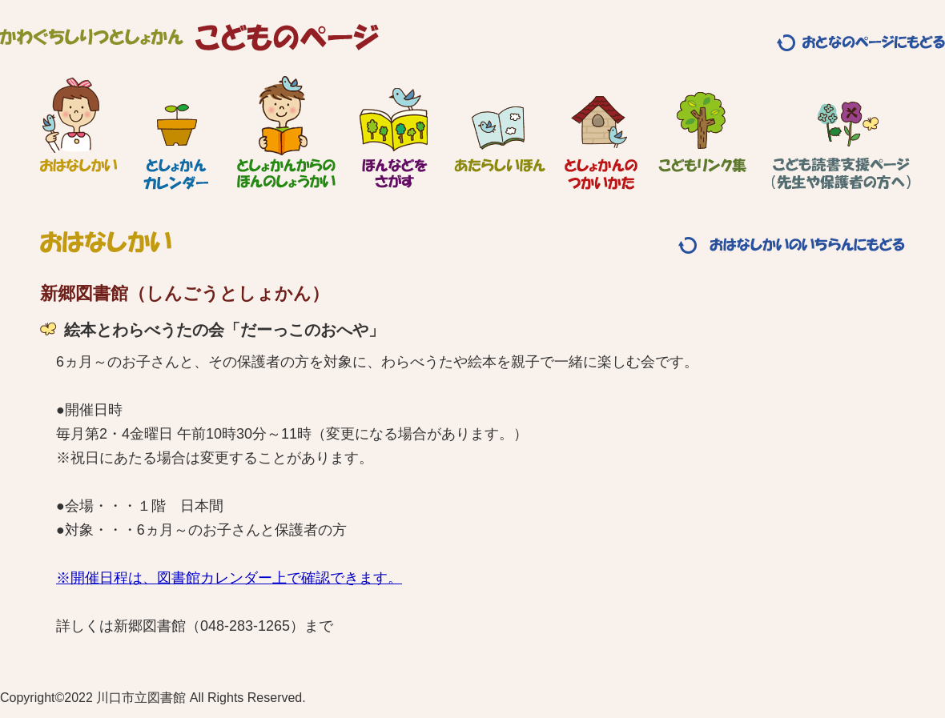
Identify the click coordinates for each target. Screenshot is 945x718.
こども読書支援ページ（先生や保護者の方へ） (841, 132)
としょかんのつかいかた (601, 132)
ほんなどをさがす (393, 132)
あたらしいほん (500, 132)
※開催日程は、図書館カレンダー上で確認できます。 (229, 578)
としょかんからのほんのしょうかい (286, 132)
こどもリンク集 (702, 132)
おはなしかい (78, 132)
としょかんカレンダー (176, 132)
